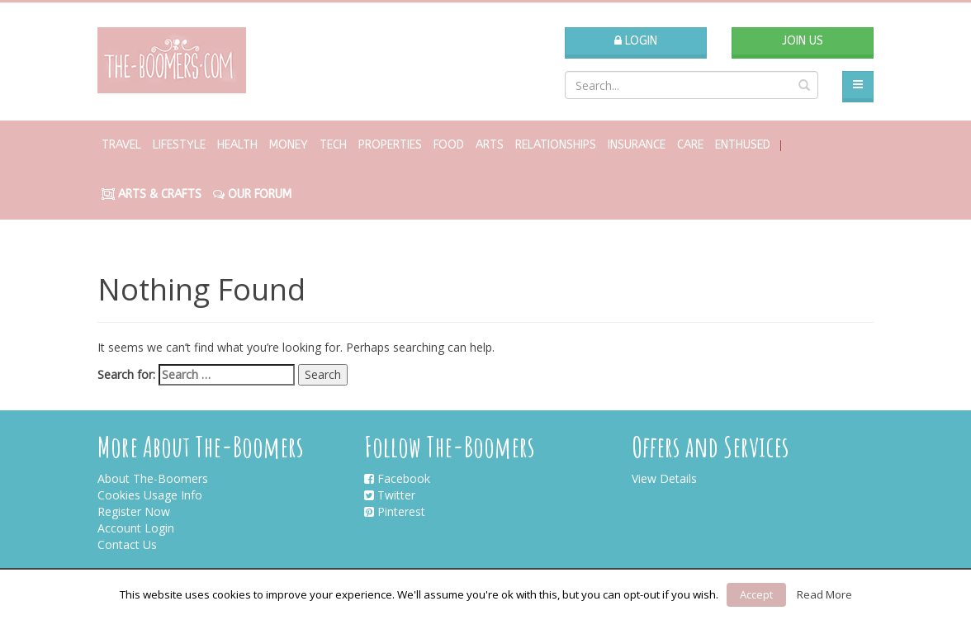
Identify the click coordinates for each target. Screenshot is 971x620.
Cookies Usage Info (149, 495)
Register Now (133, 511)
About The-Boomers (152, 478)
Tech (333, 145)
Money (288, 145)
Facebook (397, 478)
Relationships (555, 145)
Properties (390, 145)
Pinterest (394, 511)
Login (635, 41)
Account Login (135, 528)
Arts (490, 145)
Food (448, 145)
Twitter (389, 495)
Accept (756, 594)
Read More (824, 594)
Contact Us (127, 544)
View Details (664, 478)
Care (690, 145)
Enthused (742, 145)
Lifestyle (179, 145)
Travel (121, 145)
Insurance (636, 145)
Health (237, 145)
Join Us (802, 41)
